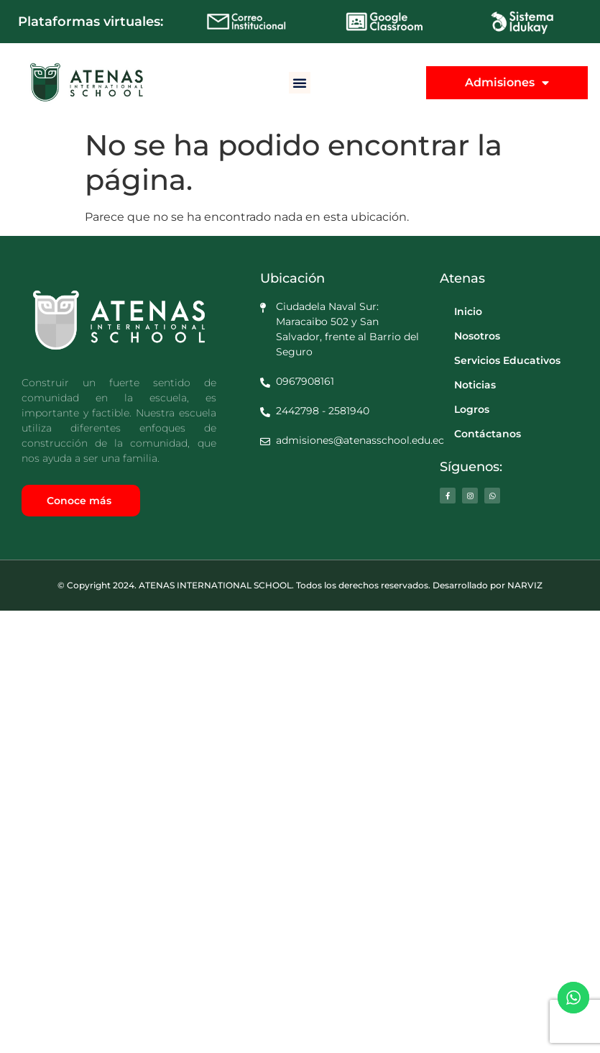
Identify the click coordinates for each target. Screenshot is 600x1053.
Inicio (468, 311)
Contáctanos (487, 433)
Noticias (475, 384)
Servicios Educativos (507, 360)
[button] (299, 83)
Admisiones (507, 83)
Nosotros (477, 335)
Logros (471, 409)
